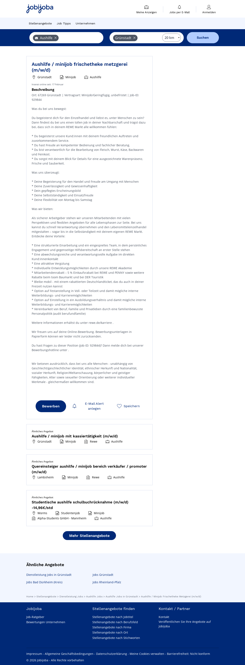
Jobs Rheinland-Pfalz (107, 582)
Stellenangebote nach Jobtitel (112, 617)
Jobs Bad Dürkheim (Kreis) (44, 582)
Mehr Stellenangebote (89, 535)
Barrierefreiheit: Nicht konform (188, 654)
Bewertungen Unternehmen (45, 622)
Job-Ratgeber (35, 617)
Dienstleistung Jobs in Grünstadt (48, 575)
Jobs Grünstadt (103, 575)
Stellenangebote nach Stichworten (116, 638)
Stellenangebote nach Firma (111, 627)
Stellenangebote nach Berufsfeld (115, 622)
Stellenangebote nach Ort (110, 632)
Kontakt (164, 617)
